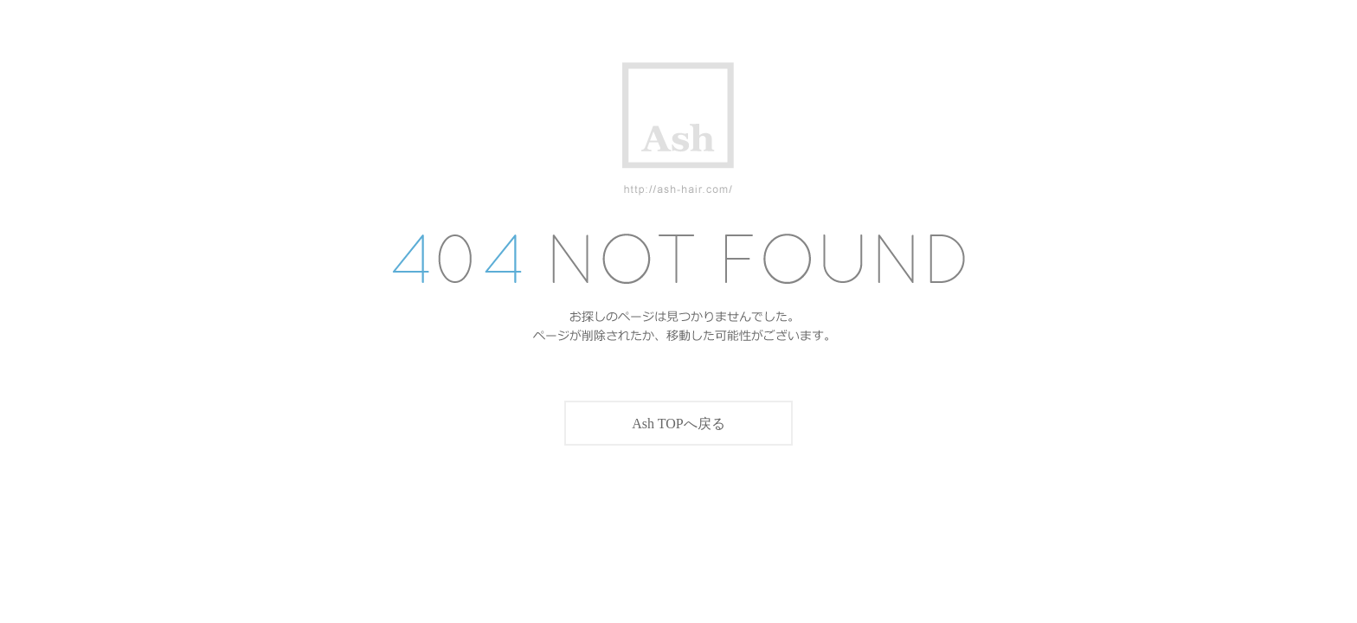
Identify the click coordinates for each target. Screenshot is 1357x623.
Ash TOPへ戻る (678, 423)
